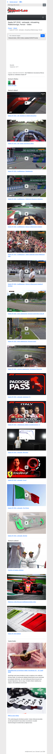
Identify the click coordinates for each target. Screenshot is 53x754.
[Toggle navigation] (43, 17)
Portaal (10, 28)
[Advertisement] (26, 738)
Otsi (44, 5)
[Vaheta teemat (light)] (12, 2)
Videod (15, 28)
